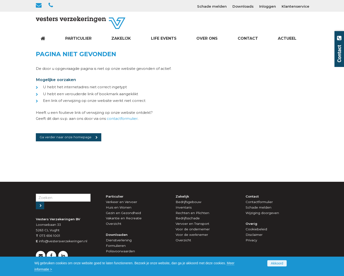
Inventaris (184, 207)
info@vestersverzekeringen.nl (63, 241)
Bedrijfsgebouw (188, 202)
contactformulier (122, 118)
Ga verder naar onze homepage (65, 137)
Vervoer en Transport (192, 224)
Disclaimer (254, 235)
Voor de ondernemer (193, 229)
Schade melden (258, 207)
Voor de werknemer (192, 235)
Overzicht (113, 224)
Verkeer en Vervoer (121, 202)
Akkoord (277, 263)
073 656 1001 (49, 235)
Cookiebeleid (256, 229)
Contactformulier (259, 202)
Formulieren (116, 246)
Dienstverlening (119, 240)
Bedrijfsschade (188, 218)
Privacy (251, 240)
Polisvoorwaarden (120, 251)
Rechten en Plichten (192, 213)
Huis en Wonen (118, 207)
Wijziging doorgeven (262, 213)
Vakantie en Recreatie (124, 218)
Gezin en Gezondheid (123, 213)
